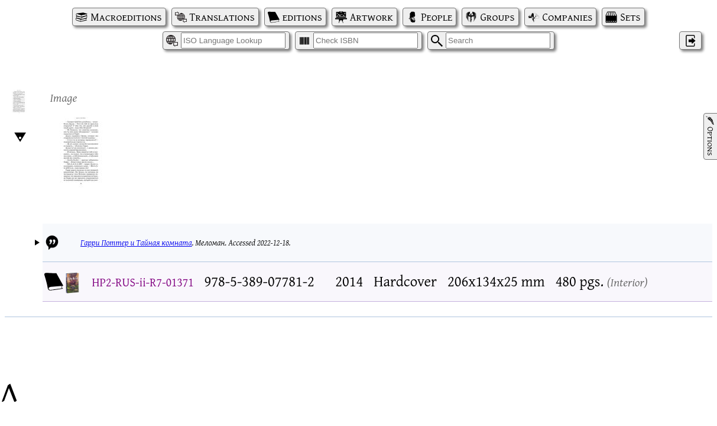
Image (63, 97)
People (436, 17)
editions (302, 17)
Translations (222, 17)
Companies (568, 17)
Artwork (371, 17)
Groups (497, 17)
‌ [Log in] (690, 40)
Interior (627, 282)
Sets (630, 17)
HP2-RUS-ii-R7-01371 (143, 282)
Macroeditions (125, 17)
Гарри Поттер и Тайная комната (136, 242)
